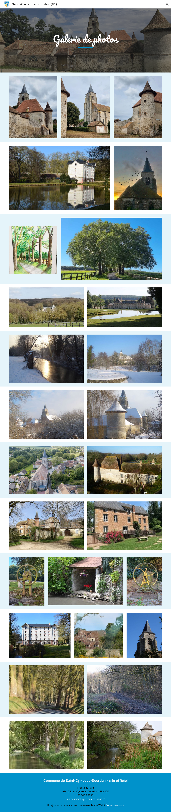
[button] (167, 4)
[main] (85, 40)
